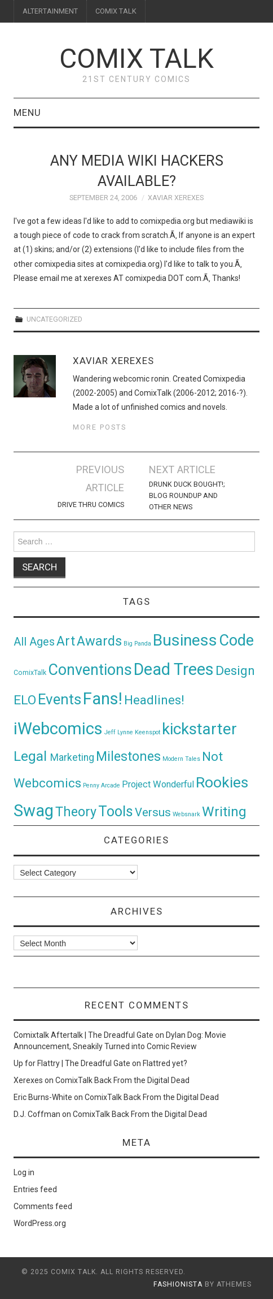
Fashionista (177, 1284)
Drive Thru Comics (91, 504)
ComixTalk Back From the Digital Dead (122, 1080)
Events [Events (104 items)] (59, 699)
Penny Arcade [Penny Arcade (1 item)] (101, 785)
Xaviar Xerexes (176, 197)
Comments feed (43, 1206)
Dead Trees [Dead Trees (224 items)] (174, 669)
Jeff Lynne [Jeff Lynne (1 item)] (118, 732)
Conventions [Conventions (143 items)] (90, 670)
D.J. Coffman (37, 1114)
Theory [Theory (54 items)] (75, 812)
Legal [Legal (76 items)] (32, 756)
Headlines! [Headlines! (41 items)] (154, 699)
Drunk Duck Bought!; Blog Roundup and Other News (187, 495)
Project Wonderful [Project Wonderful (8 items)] (158, 784)
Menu (27, 112)
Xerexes (28, 1080)
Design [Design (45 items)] (235, 670)
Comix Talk (136, 58)
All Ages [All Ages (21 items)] (34, 641)
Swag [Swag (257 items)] (34, 810)
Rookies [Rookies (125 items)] (222, 782)
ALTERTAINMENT (50, 11)
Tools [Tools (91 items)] (115, 811)
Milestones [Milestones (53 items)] (128, 756)
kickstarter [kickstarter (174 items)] (199, 729)
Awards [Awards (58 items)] (99, 641)
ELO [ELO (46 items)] (25, 700)
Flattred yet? (165, 1063)
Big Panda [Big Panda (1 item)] (137, 643)
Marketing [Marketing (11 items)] (72, 757)
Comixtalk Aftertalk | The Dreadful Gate (83, 1035)
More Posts (99, 427)
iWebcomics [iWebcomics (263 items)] (58, 728)
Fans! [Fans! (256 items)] (102, 698)
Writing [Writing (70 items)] (224, 811)
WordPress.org (40, 1223)
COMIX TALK (115, 11)
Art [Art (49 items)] (65, 641)
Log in (24, 1172)
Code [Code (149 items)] (236, 640)
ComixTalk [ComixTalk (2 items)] (30, 673)
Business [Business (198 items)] (185, 640)
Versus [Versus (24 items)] (153, 812)
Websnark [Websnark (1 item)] (186, 814)
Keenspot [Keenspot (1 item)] (147, 732)
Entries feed (35, 1189)
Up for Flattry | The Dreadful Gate (72, 1063)
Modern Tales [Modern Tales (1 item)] (181, 759)
